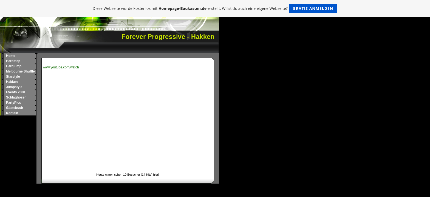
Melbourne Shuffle (20, 71)
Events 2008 (15, 92)
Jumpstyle (14, 87)
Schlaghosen (16, 97)
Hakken (12, 82)
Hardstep (13, 61)
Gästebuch (14, 108)
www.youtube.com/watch (61, 67)
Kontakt (12, 113)
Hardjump (13, 66)
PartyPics (13, 103)
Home (10, 56)
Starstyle (13, 77)
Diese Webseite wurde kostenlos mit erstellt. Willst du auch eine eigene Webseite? (215, 8)
